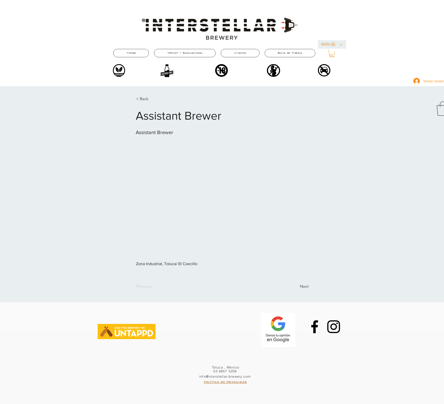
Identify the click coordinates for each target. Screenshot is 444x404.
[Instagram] (333, 326)
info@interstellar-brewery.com (225, 376)
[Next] (296, 286)
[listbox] (332, 44)
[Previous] (152, 286)
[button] (332, 44)
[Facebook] (314, 326)
